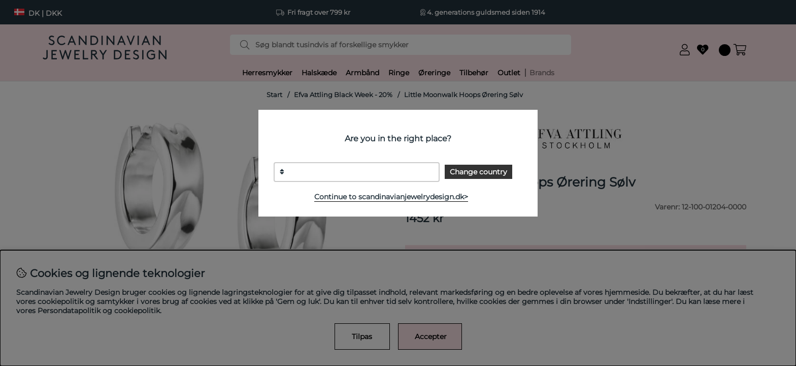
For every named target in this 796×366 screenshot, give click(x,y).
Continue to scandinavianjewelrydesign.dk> (391, 196)
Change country (478, 171)
